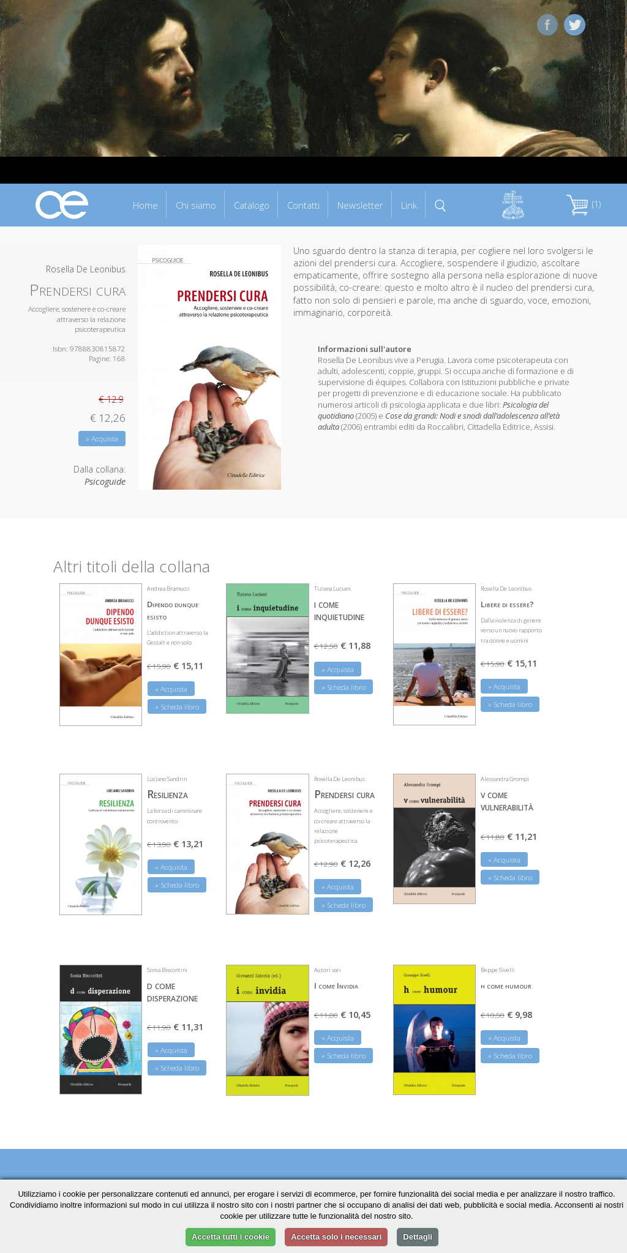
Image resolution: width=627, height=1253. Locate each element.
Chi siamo (196, 205)
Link (409, 205)
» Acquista (102, 438)
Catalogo (251, 205)
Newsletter (360, 205)
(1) (583, 204)
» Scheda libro (177, 706)
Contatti (303, 205)
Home (145, 205)
